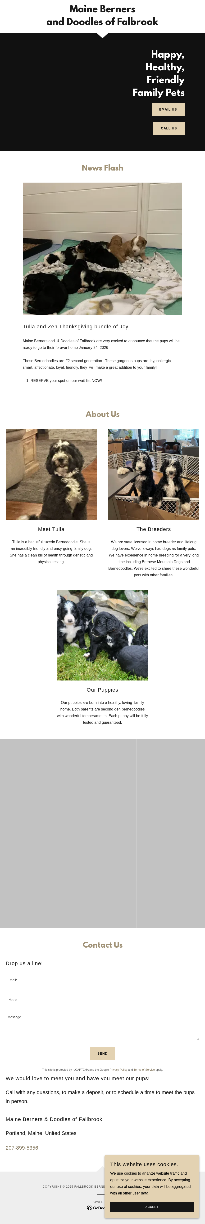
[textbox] (102, 980)
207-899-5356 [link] (22, 1148)
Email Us (168, 109)
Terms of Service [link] (144, 1069)
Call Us (169, 128)
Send (102, 1053)
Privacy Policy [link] (119, 1069)
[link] (102, 24)
